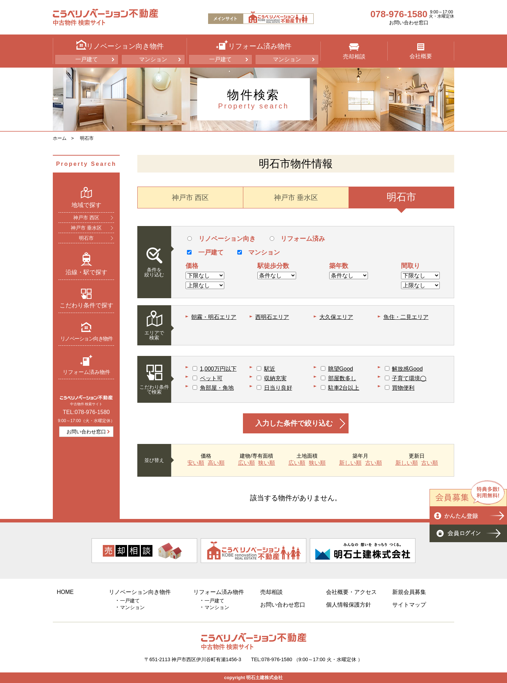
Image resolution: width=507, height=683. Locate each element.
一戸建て (86, 59)
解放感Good (407, 369)
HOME (65, 592)
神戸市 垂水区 (86, 227)
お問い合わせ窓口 (408, 22)
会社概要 (420, 51)
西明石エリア (272, 317)
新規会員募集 (409, 592)
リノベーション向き (221, 238)
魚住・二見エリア (405, 317)
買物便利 (403, 388)
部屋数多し (342, 378)
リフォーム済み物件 (86, 365)
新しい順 (350, 463)
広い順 (246, 463)
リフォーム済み (297, 238)
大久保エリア (336, 317)
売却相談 (354, 51)
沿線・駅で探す (86, 263)
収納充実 (275, 378)
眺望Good (340, 369)
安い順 (195, 463)
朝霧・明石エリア (213, 317)
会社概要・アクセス (351, 592)
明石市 (87, 138)
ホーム (60, 138)
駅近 (269, 369)
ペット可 (211, 378)
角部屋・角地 (217, 388)
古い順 (373, 463)
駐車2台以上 (343, 388)
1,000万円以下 (218, 369)
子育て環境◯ (409, 378)
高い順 (216, 463)
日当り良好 (278, 388)
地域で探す (86, 197)
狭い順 (266, 463)
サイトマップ (409, 605)
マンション (153, 59)
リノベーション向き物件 (86, 331)
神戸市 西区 (86, 217)
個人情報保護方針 (348, 605)
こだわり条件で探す (86, 298)
